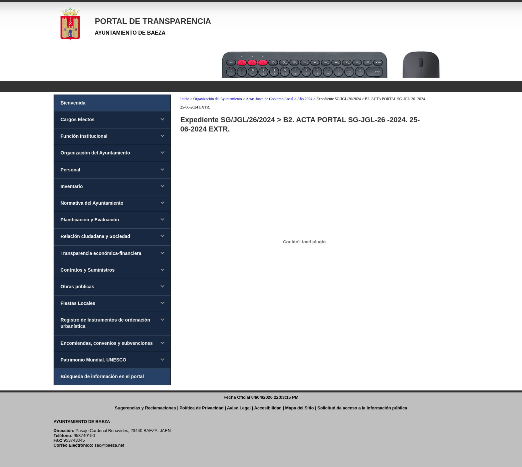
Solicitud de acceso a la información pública (362, 407)
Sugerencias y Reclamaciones (145, 407)
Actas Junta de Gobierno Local (269, 99)
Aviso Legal (239, 407)
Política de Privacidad (201, 407)
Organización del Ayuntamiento (217, 99)
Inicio (184, 99)
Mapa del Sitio (299, 407)
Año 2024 (304, 99)
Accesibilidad (268, 407)
